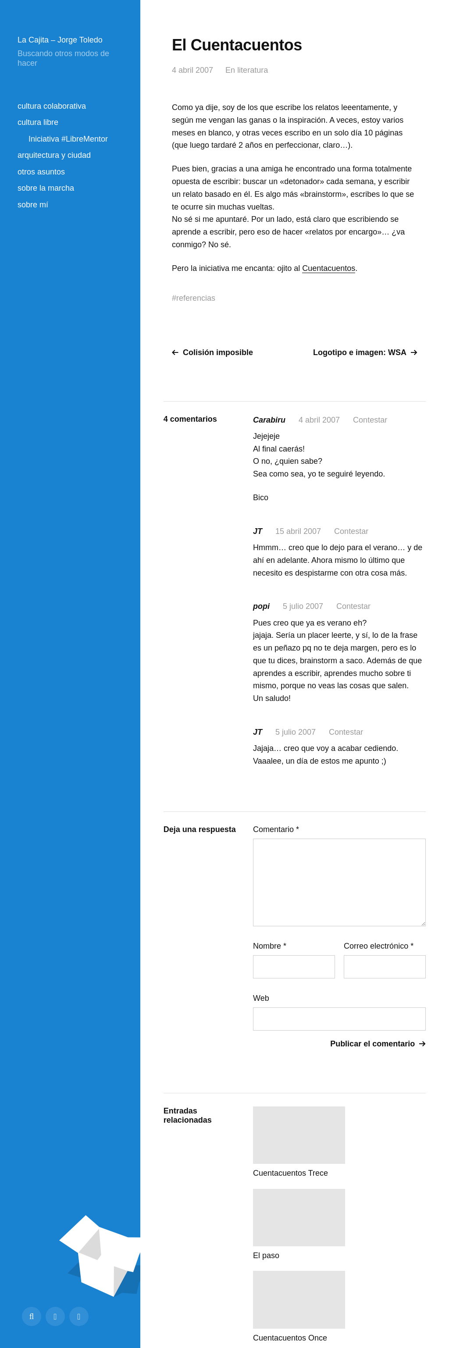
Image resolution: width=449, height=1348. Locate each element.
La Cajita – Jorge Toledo (60, 40)
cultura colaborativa (52, 106)
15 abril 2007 (298, 531)
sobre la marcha (46, 188)
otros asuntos (41, 171)
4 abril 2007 (192, 70)
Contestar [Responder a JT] (351, 531)
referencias (195, 298)
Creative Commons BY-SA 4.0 (294, 1309)
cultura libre (38, 122)
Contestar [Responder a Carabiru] (370, 420)
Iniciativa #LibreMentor (68, 139)
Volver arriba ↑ (403, 1309)
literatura (252, 70)
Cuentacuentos (328, 268)
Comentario (276, 829)
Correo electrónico (378, 946)
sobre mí (33, 204)
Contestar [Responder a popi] (353, 606)
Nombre (269, 946)
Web (261, 998)
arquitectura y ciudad (54, 155)
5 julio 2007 (303, 606)
